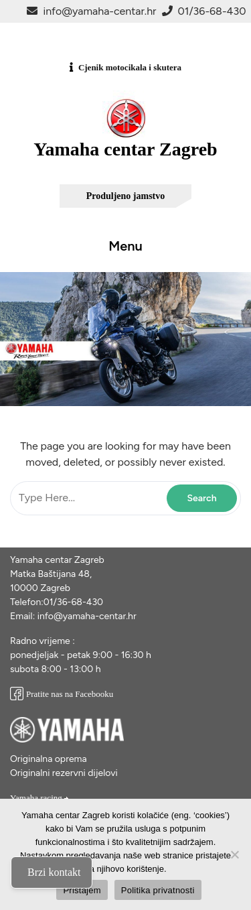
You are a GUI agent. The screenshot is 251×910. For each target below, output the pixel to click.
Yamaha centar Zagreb (125, 149)
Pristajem (81, 890)
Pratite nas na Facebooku (61, 694)
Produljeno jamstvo (125, 196)
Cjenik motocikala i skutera (129, 67)
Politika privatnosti (158, 890)
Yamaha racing (40, 798)
